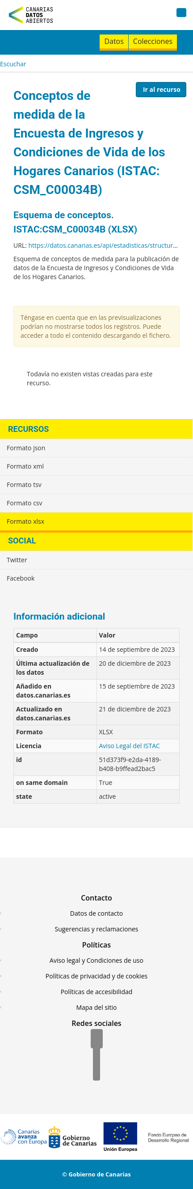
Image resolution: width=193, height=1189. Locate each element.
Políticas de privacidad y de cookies (96, 976)
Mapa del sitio (96, 1007)
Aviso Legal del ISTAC (129, 745)
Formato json (26, 448)
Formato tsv (24, 484)
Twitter (17, 560)
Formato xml (25, 466)
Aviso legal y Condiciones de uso (96, 960)
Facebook (20, 578)
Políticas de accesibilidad (97, 991)
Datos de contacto (96, 913)
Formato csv (24, 503)
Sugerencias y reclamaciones (96, 929)
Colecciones (152, 41)
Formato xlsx (25, 521)
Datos (113, 41)
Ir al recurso (161, 89)
